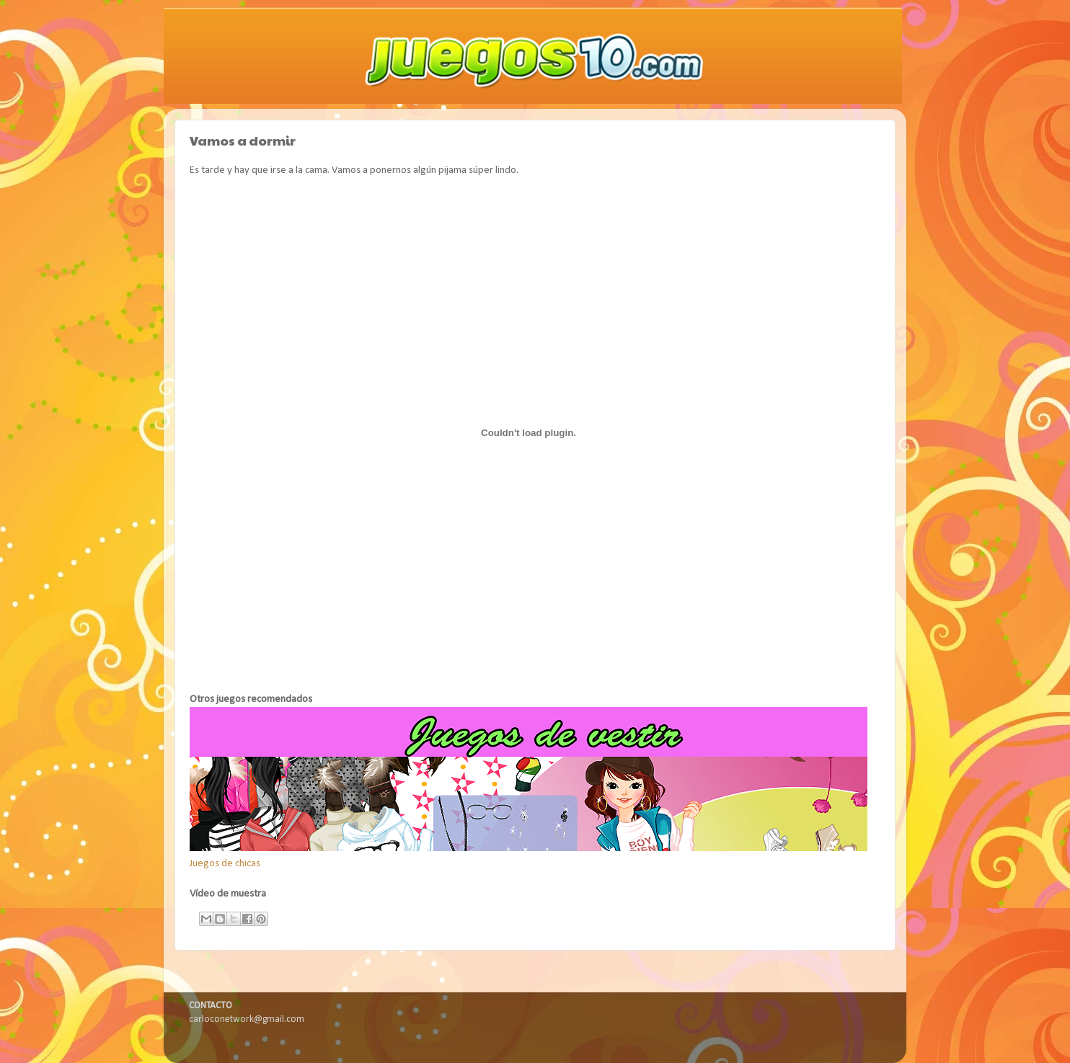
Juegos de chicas (225, 863)
